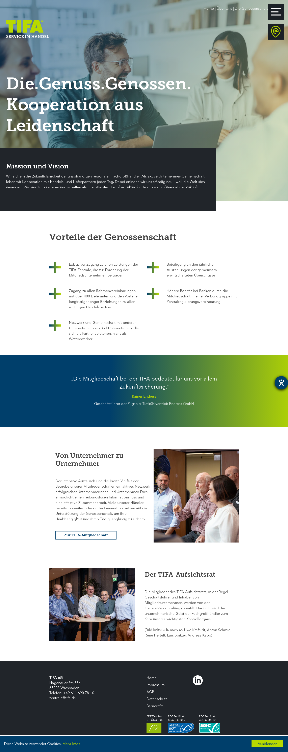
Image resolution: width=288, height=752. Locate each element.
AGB (150, 691)
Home (209, 8)
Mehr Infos (71, 743)
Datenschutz (157, 698)
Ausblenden (267, 743)
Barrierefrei (156, 706)
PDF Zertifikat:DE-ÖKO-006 (155, 724)
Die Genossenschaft (251, 8)
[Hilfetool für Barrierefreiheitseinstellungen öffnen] (281, 382)
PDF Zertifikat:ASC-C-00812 (209, 724)
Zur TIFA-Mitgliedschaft (86, 535)
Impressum (156, 684)
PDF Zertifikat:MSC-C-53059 (181, 724)
